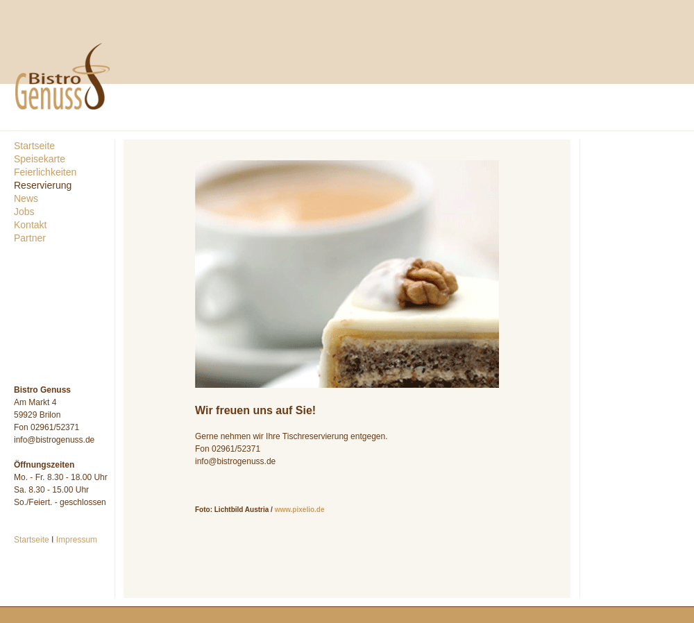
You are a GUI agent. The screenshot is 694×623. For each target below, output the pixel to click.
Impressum (76, 540)
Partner (30, 238)
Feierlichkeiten (45, 172)
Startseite (34, 145)
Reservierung (42, 185)
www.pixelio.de (300, 509)
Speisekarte (39, 158)
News (26, 198)
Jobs (24, 211)
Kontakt (30, 224)
